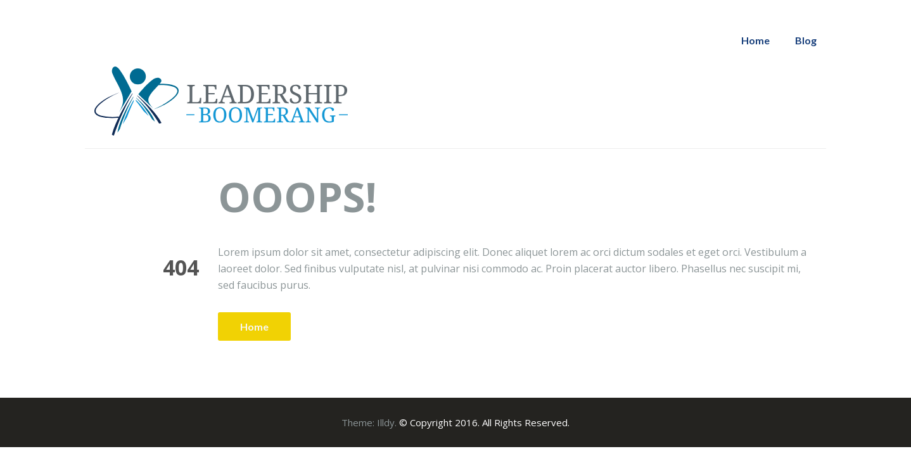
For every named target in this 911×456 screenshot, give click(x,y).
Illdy (386, 422)
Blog (806, 40)
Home (755, 40)
